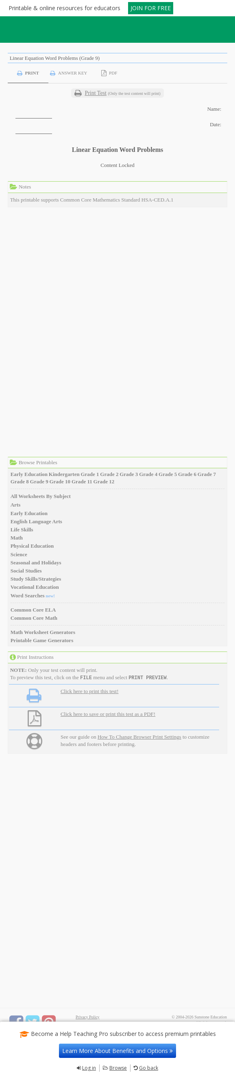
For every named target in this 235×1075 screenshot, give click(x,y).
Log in (89, 1067)
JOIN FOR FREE (151, 8)
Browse (118, 1067)
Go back (148, 1067)
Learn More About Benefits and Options (117, 1051)
